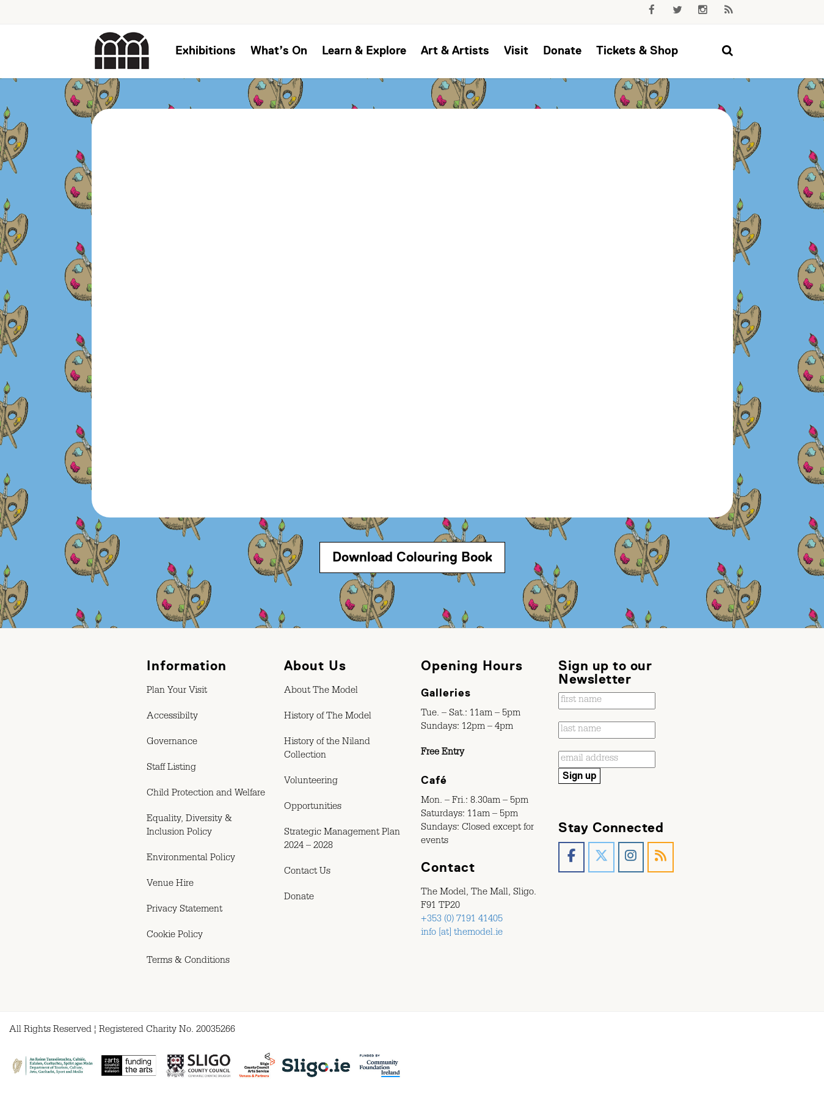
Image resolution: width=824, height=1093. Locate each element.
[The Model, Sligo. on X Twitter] (601, 857)
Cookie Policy (175, 936)
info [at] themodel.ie (462, 933)
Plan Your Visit (177, 691)
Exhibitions (205, 50)
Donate (562, 50)
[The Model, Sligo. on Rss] (660, 857)
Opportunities (312, 808)
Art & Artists (455, 50)
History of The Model (327, 717)
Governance (172, 743)
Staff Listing (171, 768)
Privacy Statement (184, 910)
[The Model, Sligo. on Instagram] (631, 857)
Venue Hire (170, 885)
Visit (516, 50)
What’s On (278, 50)
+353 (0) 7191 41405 (462, 920)
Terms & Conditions (188, 962)
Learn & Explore (364, 50)
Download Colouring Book (412, 557)
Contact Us (307, 872)
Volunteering (311, 782)
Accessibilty (172, 717)
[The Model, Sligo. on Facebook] (571, 857)
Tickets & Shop (637, 50)
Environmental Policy (191, 859)
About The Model (321, 691)
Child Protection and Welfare (206, 794)
